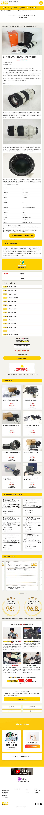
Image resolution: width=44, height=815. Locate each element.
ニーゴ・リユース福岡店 (9, 331)
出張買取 (22, 273)
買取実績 (22, 8)
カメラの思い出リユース (9, 556)
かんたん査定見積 (5, 797)
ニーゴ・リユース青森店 (9, 294)
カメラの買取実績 (7, 381)
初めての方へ (6, 8)
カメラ (27, 793)
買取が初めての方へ (5, 790)
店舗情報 (14, 8)
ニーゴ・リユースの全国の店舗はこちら (22, 757)
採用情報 (36, 792)
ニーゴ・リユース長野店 (9, 316)
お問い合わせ (36, 793)
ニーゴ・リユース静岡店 (9, 323)
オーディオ (27, 792)
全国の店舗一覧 (17, 789)
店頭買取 (22, 278)
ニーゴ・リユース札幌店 (10, 243)
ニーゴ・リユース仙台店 (9, 305)
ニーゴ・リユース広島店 (9, 327)
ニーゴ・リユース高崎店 (9, 312)
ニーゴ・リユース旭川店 (9, 290)
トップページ (4, 789)
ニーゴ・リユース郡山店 (9, 309)
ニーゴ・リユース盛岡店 (9, 301)
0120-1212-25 (23, 350)
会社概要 (36, 789)
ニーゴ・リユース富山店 (9, 320)
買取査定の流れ (5, 792)
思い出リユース (37, 7)
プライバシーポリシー (38, 790)
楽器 (26, 790)
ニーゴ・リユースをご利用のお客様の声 (12, 494)
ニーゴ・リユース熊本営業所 (10, 334)
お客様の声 (30, 8)
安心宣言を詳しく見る (22, 699)
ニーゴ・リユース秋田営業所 (10, 298)
